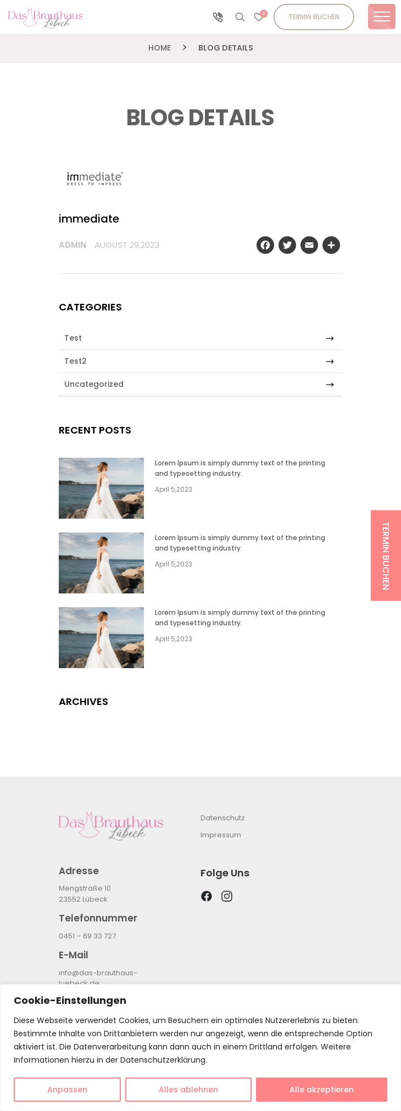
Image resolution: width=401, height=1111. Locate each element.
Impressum (220, 835)
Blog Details (225, 47)
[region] (200, 1047)
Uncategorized (199, 384)
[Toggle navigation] (382, 16)
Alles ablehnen (188, 1089)
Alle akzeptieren (321, 1089)
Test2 (199, 361)
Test (199, 338)
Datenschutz (222, 818)
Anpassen (67, 1089)
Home (159, 47)
